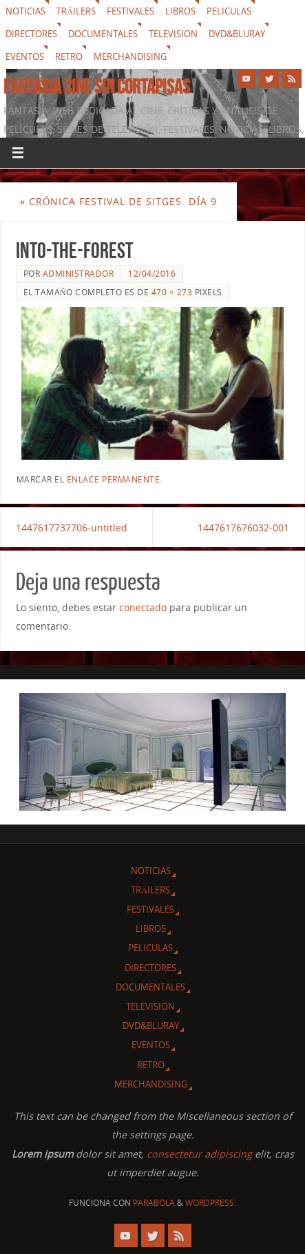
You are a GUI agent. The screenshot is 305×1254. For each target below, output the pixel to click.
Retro (69, 56)
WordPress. (210, 1203)
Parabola (154, 1203)
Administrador (78, 273)
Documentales (103, 34)
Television (173, 34)
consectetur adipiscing (199, 1153)
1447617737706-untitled (71, 527)
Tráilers (76, 11)
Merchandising (130, 56)
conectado (143, 607)
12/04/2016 (152, 273)
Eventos (25, 56)
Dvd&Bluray (237, 34)
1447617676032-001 (243, 527)
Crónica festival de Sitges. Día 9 (118, 201)
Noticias (25, 11)
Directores (31, 34)
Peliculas (229, 11)
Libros (180, 11)
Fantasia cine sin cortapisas (96, 87)
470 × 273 (171, 292)
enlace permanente (113, 479)
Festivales (130, 11)
